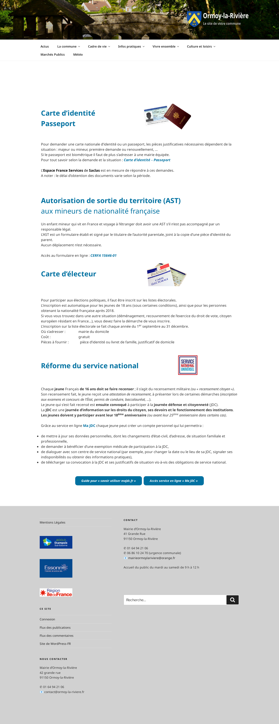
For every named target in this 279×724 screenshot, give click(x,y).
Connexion (47, 619)
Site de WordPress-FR (55, 644)
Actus (45, 46)
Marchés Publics (53, 54)
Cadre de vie (99, 46)
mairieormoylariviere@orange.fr (151, 558)
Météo (78, 54)
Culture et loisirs (201, 46)
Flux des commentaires (56, 635)
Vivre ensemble (166, 46)
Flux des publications (55, 627)
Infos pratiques (131, 46)
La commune (69, 46)
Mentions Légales (52, 522)
